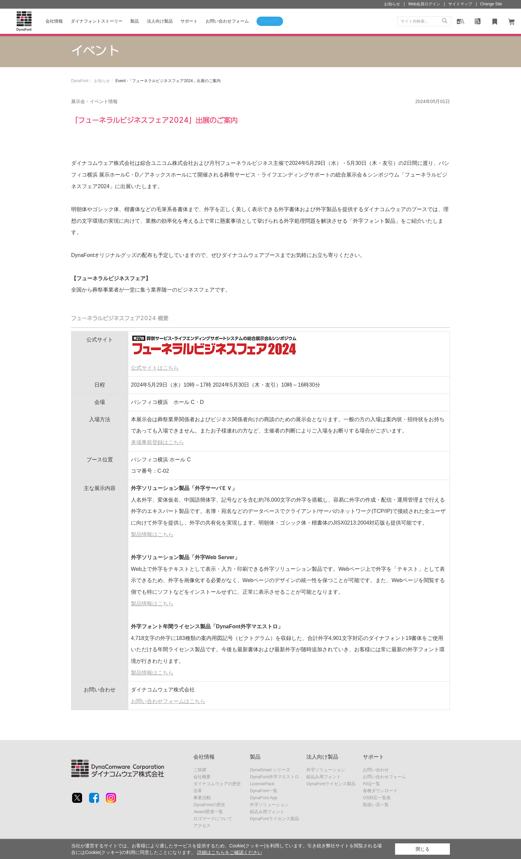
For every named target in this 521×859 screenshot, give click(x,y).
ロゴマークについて (212, 818)
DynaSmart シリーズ (270, 769)
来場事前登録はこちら (157, 442)
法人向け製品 (160, 21)
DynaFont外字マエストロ (274, 776)
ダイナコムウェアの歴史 (217, 783)
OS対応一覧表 (377, 797)
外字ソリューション (269, 804)
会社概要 (202, 776)
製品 (134, 21)
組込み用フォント (267, 811)
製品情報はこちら (152, 534)
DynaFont (79, 80)
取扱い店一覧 (376, 804)
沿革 (197, 790)
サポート (189, 21)
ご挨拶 (199, 769)
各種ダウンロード (380, 790)
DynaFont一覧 (263, 790)
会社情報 (54, 21)
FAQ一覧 (371, 783)
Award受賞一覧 (208, 811)
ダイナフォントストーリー (97, 21)
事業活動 (202, 797)
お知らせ (102, 80)
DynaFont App (263, 797)
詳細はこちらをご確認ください (229, 852)
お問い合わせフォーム (384, 776)
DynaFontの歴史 (209, 804)
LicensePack (262, 783)
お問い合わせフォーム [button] (227, 21)
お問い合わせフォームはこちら (168, 701)
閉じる (423, 849)
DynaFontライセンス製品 (274, 818)
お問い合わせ (376, 769)
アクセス (202, 825)
